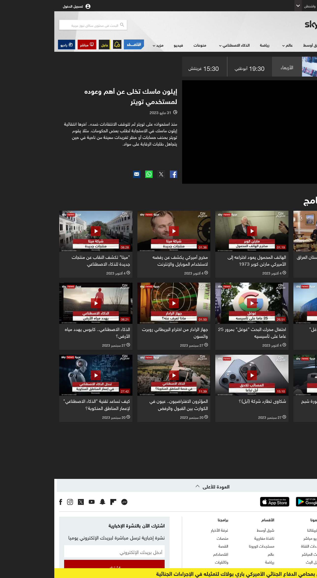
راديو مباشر (257, 537)
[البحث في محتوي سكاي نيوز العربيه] (38, 25)
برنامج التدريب (301, 545)
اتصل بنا (305, 529)
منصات (168, 537)
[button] (32, 44)
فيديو (124, 45)
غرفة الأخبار (165, 529)
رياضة (210, 45)
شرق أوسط (258, 45)
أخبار (285, 45)
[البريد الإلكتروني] (60, 551)
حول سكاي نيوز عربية (296, 537)
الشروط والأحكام (299, 553)
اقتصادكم (166, 553)
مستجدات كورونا (207, 545)
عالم (232, 45)
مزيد (103, 45)
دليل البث (259, 561)
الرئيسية (308, 44)
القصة (169, 545)
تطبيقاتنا (259, 529)
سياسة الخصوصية (298, 561)
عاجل (50, 44)
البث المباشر (256, 553)
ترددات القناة (256, 545)
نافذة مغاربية (210, 537)
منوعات (145, 45)
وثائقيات (167, 561)
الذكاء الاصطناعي (179, 45)
